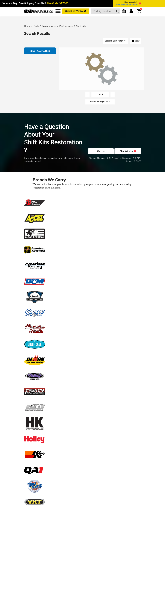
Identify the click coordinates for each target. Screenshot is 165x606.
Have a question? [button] (125, 3)
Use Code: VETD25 (57, 3)
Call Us (100, 151)
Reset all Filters (40, 50)
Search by (75, 11)
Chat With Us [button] (128, 151)
